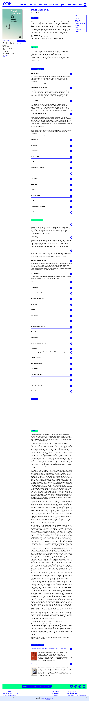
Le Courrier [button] (51, 201)
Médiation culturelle (55, 692)
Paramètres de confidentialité (76, 695)
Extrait (77, 28)
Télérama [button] (51, 146)
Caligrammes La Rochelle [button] (51, 261)
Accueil (23, 5)
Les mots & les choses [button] (51, 293)
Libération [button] (51, 151)
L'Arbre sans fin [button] (51, 274)
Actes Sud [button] (51, 391)
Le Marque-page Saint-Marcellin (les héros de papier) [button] (51, 352)
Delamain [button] (51, 349)
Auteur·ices (53, 5)
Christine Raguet (6, 56)
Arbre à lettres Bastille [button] (51, 327)
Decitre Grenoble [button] (51, 386)
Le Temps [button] (51, 162)
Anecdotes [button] (51, 224)
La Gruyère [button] (51, 101)
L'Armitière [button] (51, 369)
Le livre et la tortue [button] (51, 321)
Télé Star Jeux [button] (51, 196)
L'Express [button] (51, 185)
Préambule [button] (51, 332)
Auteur (77, 18)
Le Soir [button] (51, 173)
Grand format (21, 41)
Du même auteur (78, 30)
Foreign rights (71, 692)
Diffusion (55, 695)
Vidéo (77, 25)
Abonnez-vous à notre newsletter (37, 686)
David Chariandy (40, 10)
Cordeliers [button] (51, 288)
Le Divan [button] (51, 304)
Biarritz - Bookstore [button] (51, 299)
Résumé (77, 16)
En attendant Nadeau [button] (51, 168)
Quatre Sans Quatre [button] (51, 127)
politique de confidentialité (46, 698)
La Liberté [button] (51, 179)
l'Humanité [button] (51, 140)
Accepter (47, 699)
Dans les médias (77, 21)
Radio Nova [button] (51, 212)
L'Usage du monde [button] (51, 380)
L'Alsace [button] (51, 190)
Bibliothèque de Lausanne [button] (51, 237)
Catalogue (42, 5)
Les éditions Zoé (75, 5)
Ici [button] (51, 250)
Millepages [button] (51, 282)
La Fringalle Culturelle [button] (51, 207)
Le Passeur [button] (51, 316)
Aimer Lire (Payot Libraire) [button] (51, 88)
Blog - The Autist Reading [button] (51, 114)
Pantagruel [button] (51, 338)
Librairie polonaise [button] (51, 375)
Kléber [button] (51, 310)
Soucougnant (51, 664)
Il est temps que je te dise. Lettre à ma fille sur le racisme (51, 649)
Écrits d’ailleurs (7, 41)
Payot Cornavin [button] (51, 358)
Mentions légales (72, 693)
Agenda (63, 5)
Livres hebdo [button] (51, 74)
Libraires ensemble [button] (51, 364)
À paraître (32, 5)
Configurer (41, 699)
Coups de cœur (80, 23)
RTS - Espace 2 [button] (51, 157)
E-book (19, 44)
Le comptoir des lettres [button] (51, 343)
